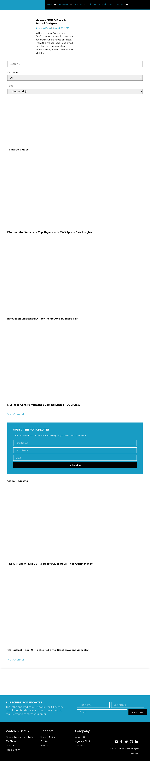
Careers (79, 745)
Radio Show (13, 749)
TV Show (11, 741)
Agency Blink (83, 741)
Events (44, 745)
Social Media (47, 737)
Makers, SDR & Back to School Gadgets (51, 22)
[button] (51, 5)
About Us (80, 737)
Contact (45, 741)
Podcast (10, 745)
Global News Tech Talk (19, 737)
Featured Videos (18, 149)
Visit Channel (15, 414)
